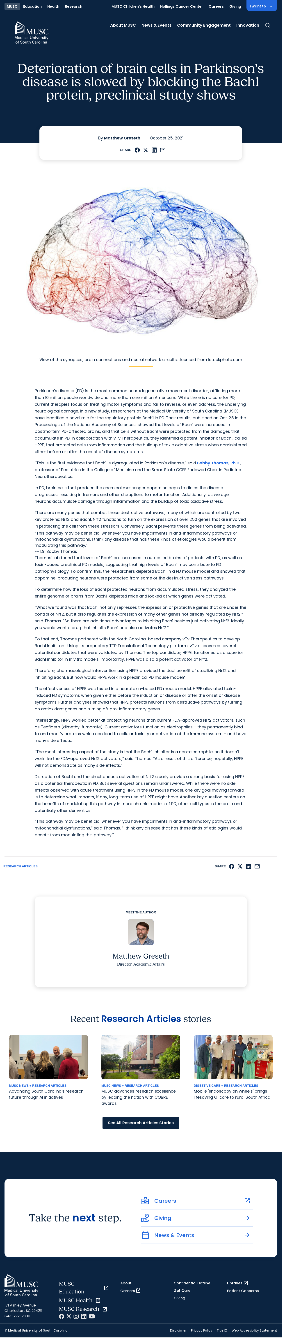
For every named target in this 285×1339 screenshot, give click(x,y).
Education (32, 6)
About (126, 1283)
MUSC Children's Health (133, 6)
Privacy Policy (201, 1330)
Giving (235, 6)
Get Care (182, 1290)
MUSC (12, 6)
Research (73, 6)
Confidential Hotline (192, 1283)
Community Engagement (204, 25)
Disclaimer (178, 1330)
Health (53, 6)
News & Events (156, 25)
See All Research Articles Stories (141, 1123)
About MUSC (123, 25)
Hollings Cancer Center (181, 6)
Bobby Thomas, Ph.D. (218, 463)
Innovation (247, 25)
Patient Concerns (243, 1290)
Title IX (222, 1330)
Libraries (238, 1283)
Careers (216, 6)
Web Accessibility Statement (254, 1330)
